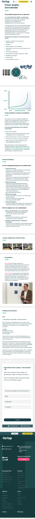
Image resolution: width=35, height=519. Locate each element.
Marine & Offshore (22, 485)
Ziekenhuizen (21, 475)
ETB (19, 479)
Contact (4, 511)
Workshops (5, 497)
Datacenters (21, 477)
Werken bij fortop (22, 497)
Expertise (4, 491)
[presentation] (16, 414)
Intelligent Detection (7, 477)
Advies (4, 493)
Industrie (20, 483)
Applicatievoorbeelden (7, 508)
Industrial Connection (7, 479)
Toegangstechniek (22, 487)
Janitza (28, 148)
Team (19, 495)
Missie (19, 493)
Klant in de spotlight (7, 504)
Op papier (20, 504)
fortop (19, 491)
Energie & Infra (21, 481)
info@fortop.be (26, 426)
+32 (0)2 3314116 (14, 426)
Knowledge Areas (6, 471)
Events (19, 499)
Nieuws (19, 502)
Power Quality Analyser (17, 148)
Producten (4, 502)
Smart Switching (6, 481)
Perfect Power (5, 473)
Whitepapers (5, 495)
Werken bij (20, 511)
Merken (4, 499)
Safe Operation (6, 475)
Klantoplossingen (6, 506)
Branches (20, 471)
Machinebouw (21, 473)
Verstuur (17, 420)
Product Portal (23, 1)
